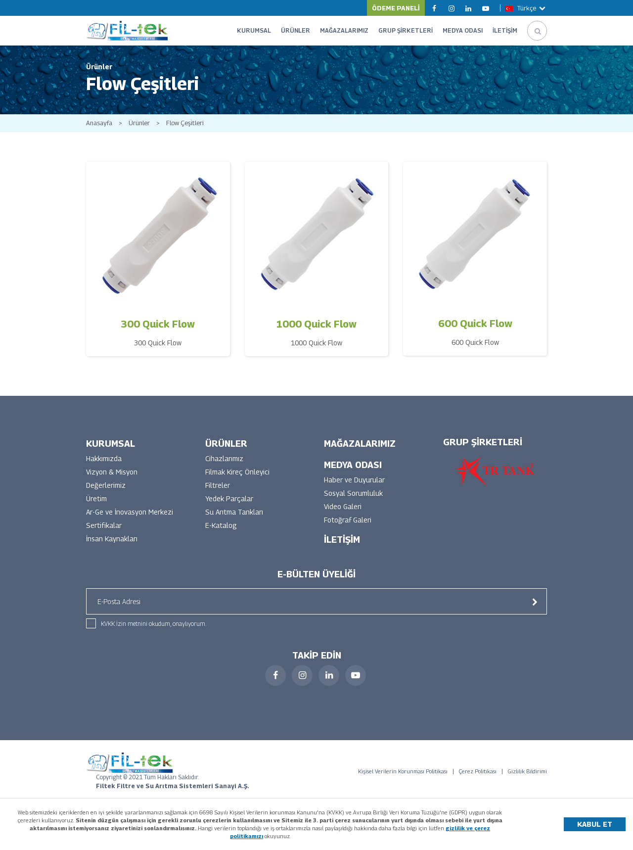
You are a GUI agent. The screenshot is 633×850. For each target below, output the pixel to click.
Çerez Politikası (478, 771)
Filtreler (217, 485)
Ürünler (139, 123)
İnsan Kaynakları (111, 538)
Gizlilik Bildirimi (527, 771)
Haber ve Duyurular (354, 479)
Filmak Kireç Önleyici (237, 472)
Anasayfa (99, 123)
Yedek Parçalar (229, 498)
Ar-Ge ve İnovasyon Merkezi (129, 512)
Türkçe (526, 8)
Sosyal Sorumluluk (353, 493)
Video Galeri (343, 506)
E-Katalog (221, 525)
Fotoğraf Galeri (347, 520)
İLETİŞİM (505, 30)
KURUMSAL (254, 30)
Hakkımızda (104, 458)
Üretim (96, 498)
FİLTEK (127, 31)
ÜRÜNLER (295, 30)
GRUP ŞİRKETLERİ (405, 30)
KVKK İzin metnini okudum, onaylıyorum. (153, 623)
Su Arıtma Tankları (234, 512)
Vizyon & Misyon (111, 472)
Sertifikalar (104, 525)
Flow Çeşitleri (185, 123)
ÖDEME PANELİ (396, 8)
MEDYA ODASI (463, 30)
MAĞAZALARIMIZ (344, 30)
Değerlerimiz (106, 485)
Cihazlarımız (224, 458)
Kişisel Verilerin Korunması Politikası (403, 771)
